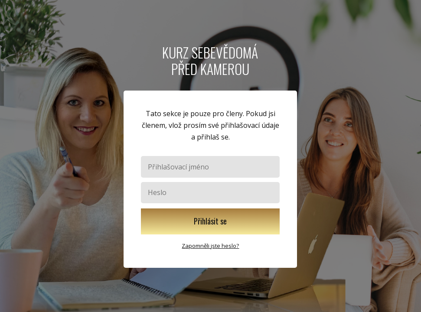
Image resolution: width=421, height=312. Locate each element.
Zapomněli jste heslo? (210, 246)
